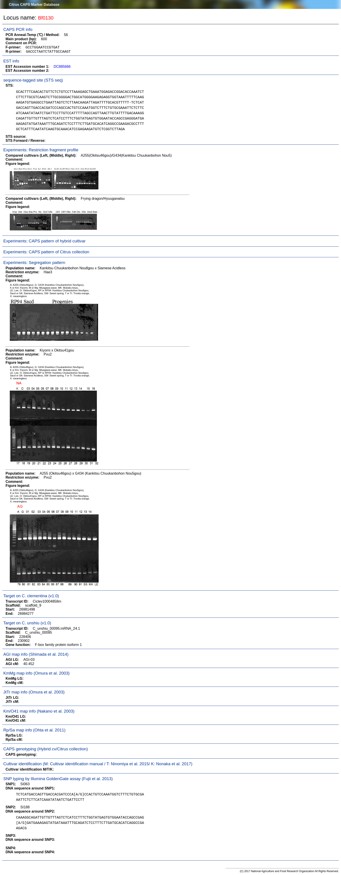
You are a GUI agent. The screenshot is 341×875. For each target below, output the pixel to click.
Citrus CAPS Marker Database (34, 4)
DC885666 (62, 66)
